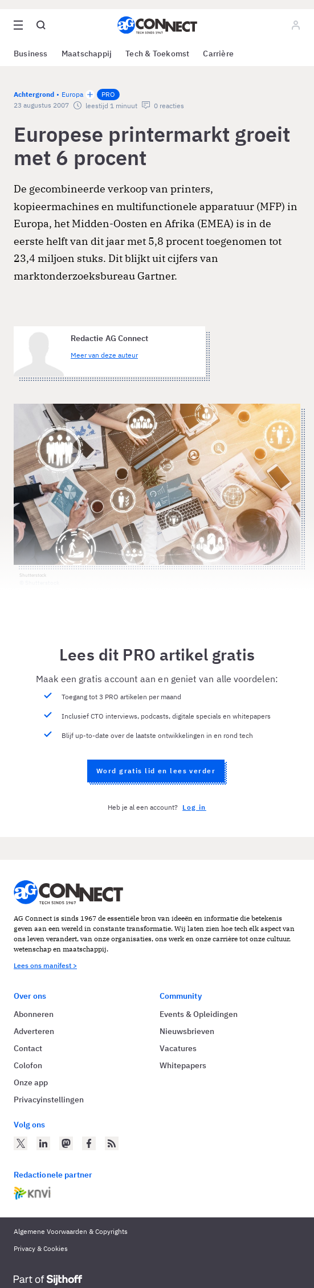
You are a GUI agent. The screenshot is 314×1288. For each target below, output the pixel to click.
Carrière (218, 53)
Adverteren (34, 1031)
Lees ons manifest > (45, 965)
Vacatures (178, 1048)
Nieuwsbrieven (187, 1031)
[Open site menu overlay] (18, 25)
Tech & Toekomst (157, 53)
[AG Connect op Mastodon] (66, 1143)
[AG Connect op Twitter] (20, 1143)
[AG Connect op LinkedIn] (43, 1143)
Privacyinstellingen (49, 1099)
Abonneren (34, 1014)
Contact (28, 1048)
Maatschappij (87, 53)
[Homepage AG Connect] (157, 25)
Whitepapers (183, 1065)
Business (31, 53)
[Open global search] (41, 25)
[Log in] (295, 25)
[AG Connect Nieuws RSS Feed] (112, 1143)
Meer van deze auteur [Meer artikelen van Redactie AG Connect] (104, 355)
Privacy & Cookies (41, 1248)
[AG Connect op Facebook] (89, 1143)
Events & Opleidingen (199, 1014)
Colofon (28, 1065)
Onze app (31, 1082)
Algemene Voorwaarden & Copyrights (71, 1231)
